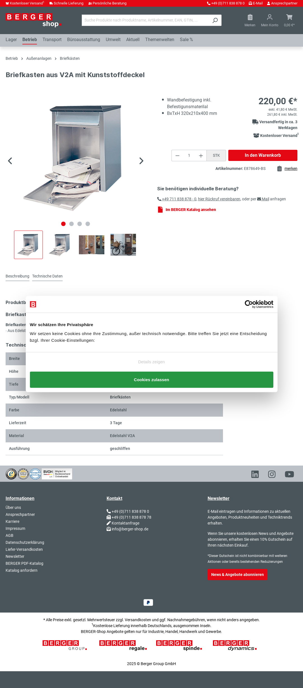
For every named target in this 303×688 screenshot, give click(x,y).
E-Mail (258, 3)
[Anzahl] (189, 155)
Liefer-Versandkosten (24, 549)
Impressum (15, 528)
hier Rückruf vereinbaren (219, 199)
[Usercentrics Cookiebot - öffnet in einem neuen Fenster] (248, 300)
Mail (263, 199)
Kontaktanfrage (125, 523)
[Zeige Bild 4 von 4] (88, 224)
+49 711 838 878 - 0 (176, 199)
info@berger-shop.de (130, 529)
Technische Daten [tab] (47, 276)
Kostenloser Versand (27, 3)
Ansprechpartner (284, 3)
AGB (9, 535)
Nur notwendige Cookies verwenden (151, 367)
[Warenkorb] (289, 20)
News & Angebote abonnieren (237, 574)
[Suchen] (215, 20)
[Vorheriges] (10, 162)
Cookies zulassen (151, 383)
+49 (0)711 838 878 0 (228, 3)
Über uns (13, 507)
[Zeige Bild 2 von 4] (71, 224)
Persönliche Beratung (109, 3)
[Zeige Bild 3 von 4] (79, 224)
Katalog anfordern (21, 570)
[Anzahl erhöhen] (201, 155)
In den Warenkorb (263, 155)
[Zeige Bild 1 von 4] (63, 224)
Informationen (20, 498)
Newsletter (15, 556)
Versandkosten (138, 620)
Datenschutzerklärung (25, 542)
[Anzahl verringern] (177, 155)
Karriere (12, 521)
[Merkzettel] (250, 20)
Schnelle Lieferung (68, 3)
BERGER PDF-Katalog (24, 563)
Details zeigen (151, 357)
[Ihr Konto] (269, 20)
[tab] (17, 276)
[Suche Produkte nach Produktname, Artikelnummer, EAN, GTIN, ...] (145, 20)
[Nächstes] (141, 162)
